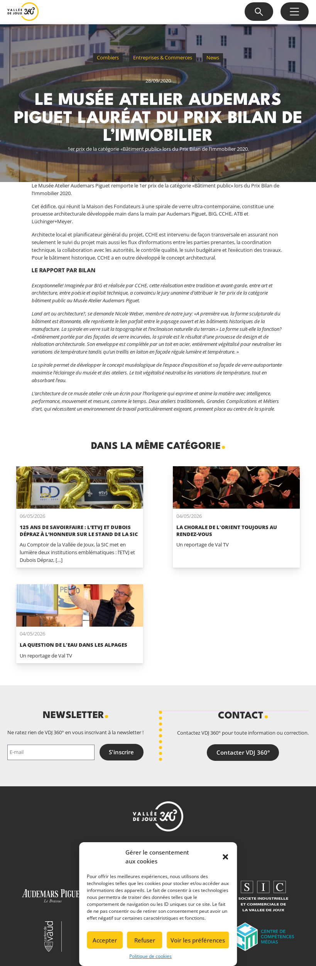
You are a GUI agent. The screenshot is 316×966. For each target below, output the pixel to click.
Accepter (105, 940)
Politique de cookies (150, 956)
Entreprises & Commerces (162, 57)
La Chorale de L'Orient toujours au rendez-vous (226, 531)
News (212, 57)
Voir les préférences (198, 940)
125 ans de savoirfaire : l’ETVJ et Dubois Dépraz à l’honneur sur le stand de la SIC (79, 531)
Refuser (144, 940)
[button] (225, 857)
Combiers (108, 57)
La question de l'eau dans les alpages (73, 644)
